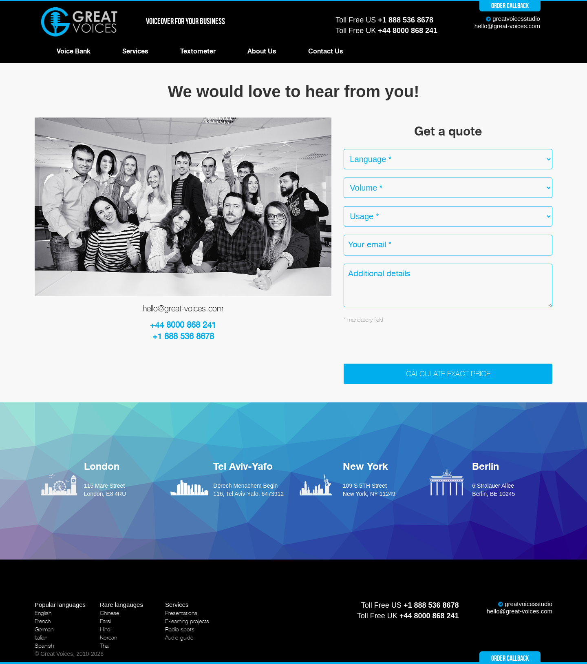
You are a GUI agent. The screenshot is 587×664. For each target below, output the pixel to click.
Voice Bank (73, 51)
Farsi (105, 621)
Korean (108, 637)
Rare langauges (121, 604)
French (43, 621)
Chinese (109, 613)
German (44, 629)
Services (135, 51)
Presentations (181, 613)
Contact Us (325, 51)
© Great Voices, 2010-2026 (69, 654)
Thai (104, 645)
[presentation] (406, 348)
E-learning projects (187, 621)
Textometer (198, 51)
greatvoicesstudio (516, 18)
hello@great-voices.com (507, 25)
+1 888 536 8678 (405, 20)
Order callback (510, 6)
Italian (41, 637)
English (43, 613)
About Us (261, 51)
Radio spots (179, 629)
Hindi (105, 629)
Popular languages (60, 604)
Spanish (44, 645)
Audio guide (179, 637)
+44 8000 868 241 (407, 31)
